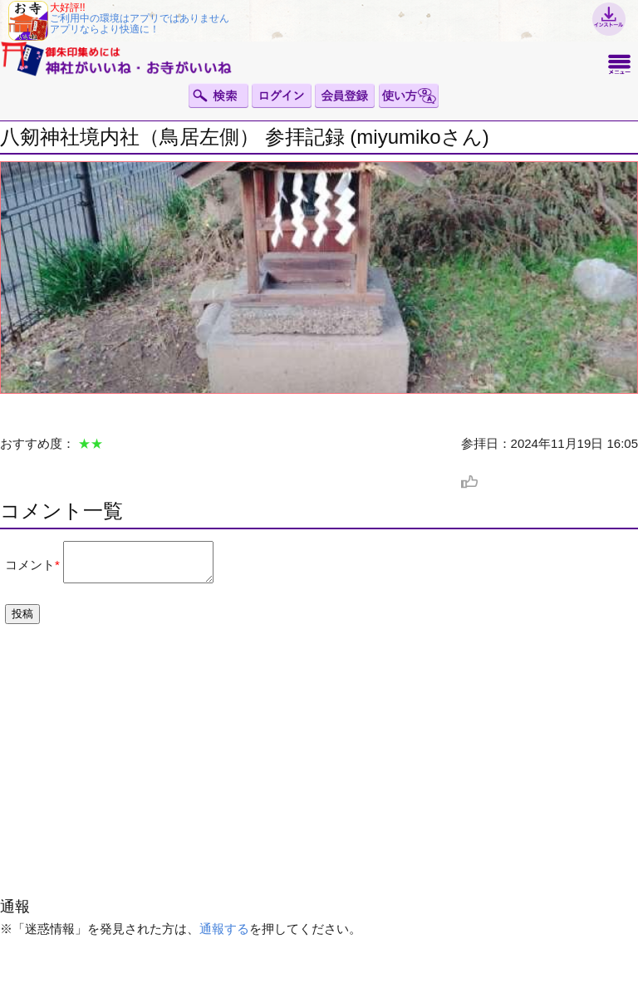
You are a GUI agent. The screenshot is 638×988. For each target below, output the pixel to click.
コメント (30, 568)
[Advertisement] (319, 777)
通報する (224, 936)
